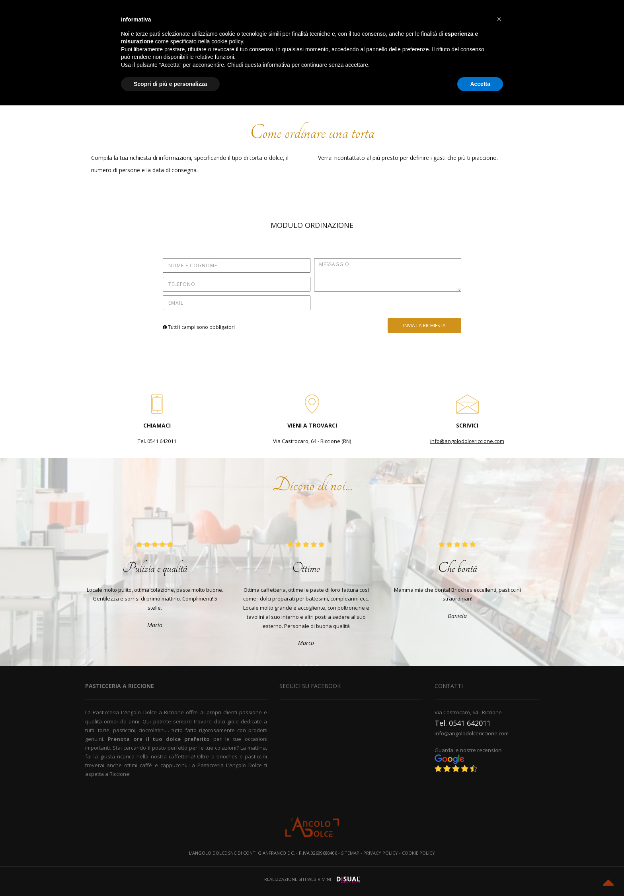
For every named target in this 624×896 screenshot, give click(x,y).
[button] (499, 19)
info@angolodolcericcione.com (467, 441)
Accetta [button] (480, 84)
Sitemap (350, 853)
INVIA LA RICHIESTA (424, 325)
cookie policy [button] (227, 41)
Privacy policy (380, 853)
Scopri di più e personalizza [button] (170, 84)
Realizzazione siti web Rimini (297, 879)
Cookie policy (418, 853)
